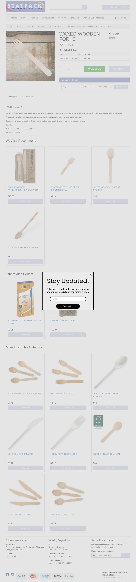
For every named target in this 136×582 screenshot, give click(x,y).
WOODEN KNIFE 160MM (19, 514)
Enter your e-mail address (102, 551)
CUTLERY (42, 26)
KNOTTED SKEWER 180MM (63, 320)
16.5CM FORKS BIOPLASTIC (63, 454)
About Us (62, 18)
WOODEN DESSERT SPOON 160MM (25, 393)
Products (13, 18)
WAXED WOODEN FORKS (99, 26)
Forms (23, 18)
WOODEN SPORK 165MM (62, 514)
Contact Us (74, 18)
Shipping (34, 18)
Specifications (27, 97)
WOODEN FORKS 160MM (62, 393)
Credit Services (48, 18)
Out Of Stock (25, 261)
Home (10, 26)
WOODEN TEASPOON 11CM (106, 454)
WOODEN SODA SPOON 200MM (23, 247)
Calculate (121, 87)
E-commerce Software (109, 577)
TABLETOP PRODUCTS (26, 26)
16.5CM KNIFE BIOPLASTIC (20, 454)
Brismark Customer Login (93, 18)
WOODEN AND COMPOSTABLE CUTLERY (67, 26)
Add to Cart (94, 68)
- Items (114, 7)
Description (12, 97)
